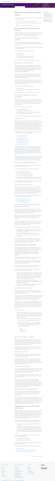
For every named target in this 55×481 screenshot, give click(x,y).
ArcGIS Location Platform (19, 470)
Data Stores (18, 1)
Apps (24, 1)
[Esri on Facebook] (43, 467)
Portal (11, 1)
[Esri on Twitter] (41, 467)
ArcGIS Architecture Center (19, 476)
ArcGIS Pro (16, 467)
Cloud (22, 1)
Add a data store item (20, 447)
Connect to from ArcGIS (21, 136)
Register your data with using (26, 448)
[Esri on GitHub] (44, 467)
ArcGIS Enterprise (5, 1)
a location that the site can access (30, 21)
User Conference (30, 470)
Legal (23, 479)
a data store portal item (30, 425)
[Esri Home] (42, 464)
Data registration (18, 409)
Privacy (16, 479)
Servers (14, 1)
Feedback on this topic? (38, 455)
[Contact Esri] (46, 467)
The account (32, 275)
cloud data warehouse (30, 164)
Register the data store (20, 25)
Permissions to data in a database (23, 115)
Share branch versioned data (27, 159)
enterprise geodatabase (20, 102)
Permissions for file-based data (23, 60)
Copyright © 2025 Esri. (5, 479)
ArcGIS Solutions (17, 473)
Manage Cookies (19, 479)
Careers (29, 467)
